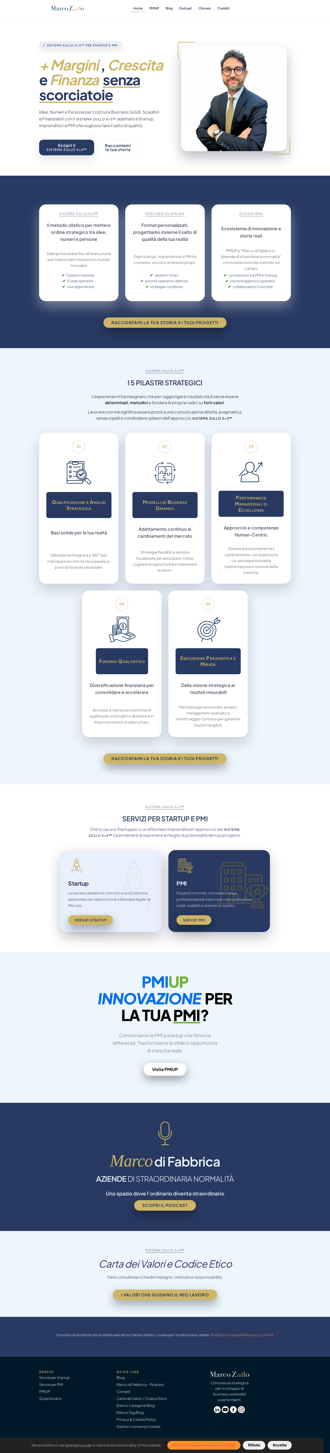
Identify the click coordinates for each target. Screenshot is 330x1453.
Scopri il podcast (165, 1205)
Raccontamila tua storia (118, 147)
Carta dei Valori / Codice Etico (142, 1398)
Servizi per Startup (54, 1377)
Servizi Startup (91, 920)
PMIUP (154, 8)
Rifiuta (254, 1445)
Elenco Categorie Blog (136, 1405)
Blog (169, 8)
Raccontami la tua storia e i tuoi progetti (165, 322)
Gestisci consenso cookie (138, 1426)
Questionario (50, 1398)
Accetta (280, 1445)
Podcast (185, 8)
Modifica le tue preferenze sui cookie (240, 1335)
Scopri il (66, 147)
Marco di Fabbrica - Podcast (140, 1384)
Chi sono (204, 8)
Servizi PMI (194, 920)
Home (138, 8)
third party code (78, 1445)
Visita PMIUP (165, 1069)
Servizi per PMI (51, 1384)
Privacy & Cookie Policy (136, 1419)
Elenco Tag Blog (130, 1412)
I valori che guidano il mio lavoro (165, 1294)
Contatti (223, 8)
